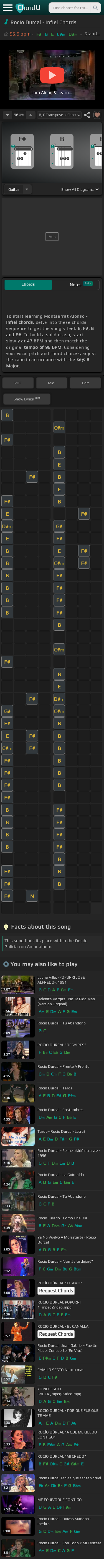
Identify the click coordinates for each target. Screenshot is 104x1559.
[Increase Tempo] (30, 115)
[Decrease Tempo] (7, 115)
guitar (13, 189)
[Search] (95, 7)
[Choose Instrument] (27, 189)
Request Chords (56, 1291)
